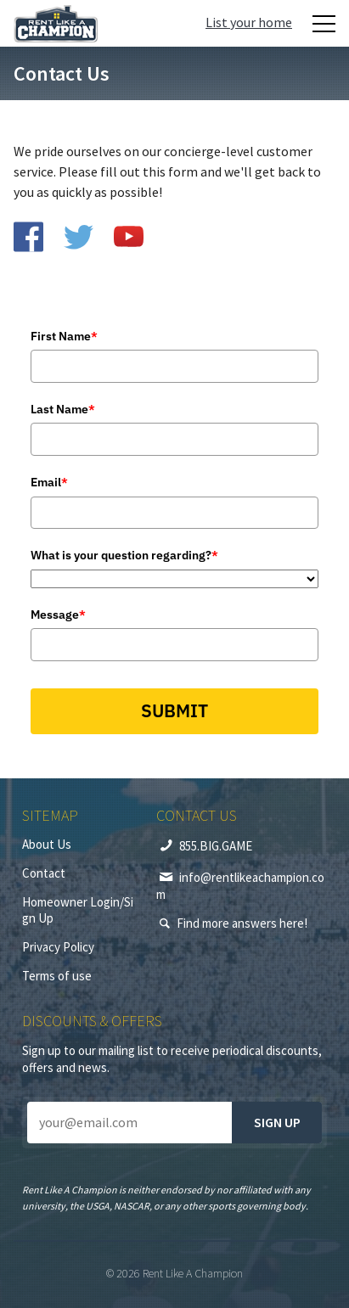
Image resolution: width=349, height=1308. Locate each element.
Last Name (63, 409)
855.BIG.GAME (215, 846)
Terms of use (57, 976)
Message (58, 614)
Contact (43, 873)
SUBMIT (174, 710)
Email (49, 482)
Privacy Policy (58, 947)
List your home (248, 22)
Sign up (277, 1122)
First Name (64, 336)
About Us (46, 844)
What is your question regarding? (124, 555)
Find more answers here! (242, 923)
